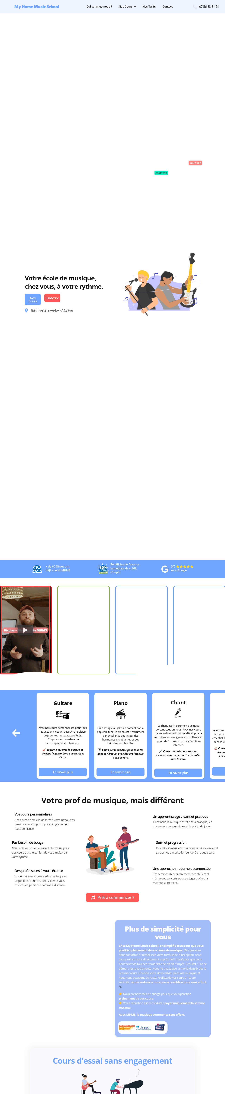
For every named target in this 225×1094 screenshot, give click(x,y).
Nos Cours (127, 6)
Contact (167, 6)
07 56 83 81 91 (209, 6)
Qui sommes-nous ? (99, 6)
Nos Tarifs (149, 6)
